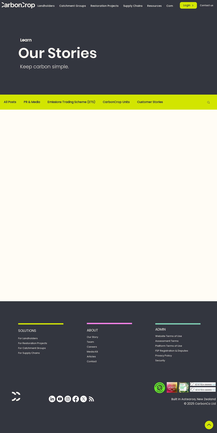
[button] (208, 103)
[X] (83, 399)
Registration (171, 350)
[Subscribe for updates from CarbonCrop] (91, 399)
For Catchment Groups (32, 348)
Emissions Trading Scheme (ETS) (71, 102)
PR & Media (32, 102)
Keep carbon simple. (44, 66)
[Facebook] (75, 399)
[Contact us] (207, 5)
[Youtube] (60, 399)
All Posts (10, 102)
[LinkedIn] (52, 399)
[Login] (188, 5)
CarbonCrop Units (116, 102)
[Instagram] (68, 399)
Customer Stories (150, 102)
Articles (91, 356)
